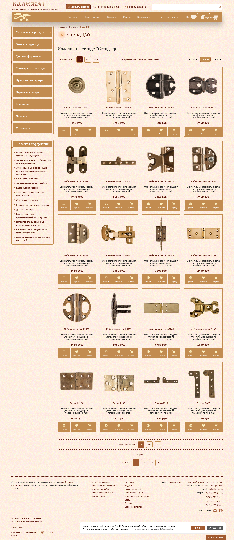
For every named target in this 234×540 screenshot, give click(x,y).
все (96, 59)
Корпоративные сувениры (136, 496)
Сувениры (129, 482)
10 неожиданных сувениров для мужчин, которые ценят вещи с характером (31, 171)
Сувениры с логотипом (27, 200)
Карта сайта (16, 528)
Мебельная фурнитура (30, 32)
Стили (99, 17)
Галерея (84, 17)
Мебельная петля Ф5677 (77, 181)
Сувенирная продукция (31, 68)
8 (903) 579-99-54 (214, 497)
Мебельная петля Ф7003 (161, 107)
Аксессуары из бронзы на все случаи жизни (30, 194)
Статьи (128, 500)
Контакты (181, 17)
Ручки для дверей (133, 489)
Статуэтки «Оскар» (101, 482)
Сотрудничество (142, 17)
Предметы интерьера (29, 80)
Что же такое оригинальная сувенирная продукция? (29, 154)
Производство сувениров (103, 485)
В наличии (23, 104)
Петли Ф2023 (203, 403)
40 (87, 59)
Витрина (192, 59)
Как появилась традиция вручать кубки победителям (32, 231)
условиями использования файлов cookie (156, 529)
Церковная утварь (27, 92)
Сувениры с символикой (27, 178)
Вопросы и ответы (133, 507)
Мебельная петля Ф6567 (203, 255)
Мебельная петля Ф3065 (119, 181)
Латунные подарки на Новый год (31, 183)
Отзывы (163, 17)
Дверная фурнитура (28, 56)
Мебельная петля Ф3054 (203, 181)
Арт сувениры (98, 496)
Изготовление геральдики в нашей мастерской (33, 239)
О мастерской (64, 17)
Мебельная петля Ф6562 (77, 329)
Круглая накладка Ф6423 (77, 107)
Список (217, 59)
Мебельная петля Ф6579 (203, 107)
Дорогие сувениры (25, 209)
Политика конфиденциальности (25, 521)
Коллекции (23, 128)
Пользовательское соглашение (25, 518)
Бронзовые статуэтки (134, 492)
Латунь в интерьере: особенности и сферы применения (33, 162)
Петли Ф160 (119, 403)
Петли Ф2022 (161, 403)
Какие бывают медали (27, 187)
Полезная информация (32, 144)
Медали (128, 485)
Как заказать (117, 17)
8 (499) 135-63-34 (214, 501)
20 (79, 59)
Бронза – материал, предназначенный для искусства (31, 216)
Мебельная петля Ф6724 (119, 107)
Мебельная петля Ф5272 (119, 329)
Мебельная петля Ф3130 (161, 181)
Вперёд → (140, 454)
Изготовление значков (102, 492)
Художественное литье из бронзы (32, 205)
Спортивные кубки (100, 489)
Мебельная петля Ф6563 (119, 255)
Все (159, 462)
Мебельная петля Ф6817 (77, 255)
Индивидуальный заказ (78, 7)
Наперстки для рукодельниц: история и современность (30, 223)
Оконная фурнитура (29, 44)
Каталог (45, 17)
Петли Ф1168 (77, 403)
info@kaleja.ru (216, 489)
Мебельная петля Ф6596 (161, 255)
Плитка (205, 59)
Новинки (21, 116)
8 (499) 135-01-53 (214, 493)
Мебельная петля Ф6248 (161, 329)
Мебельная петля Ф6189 (203, 329)
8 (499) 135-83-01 (214, 505)
